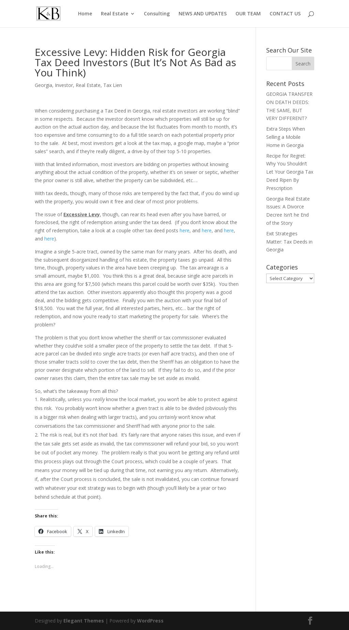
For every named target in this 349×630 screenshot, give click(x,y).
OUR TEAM (248, 14)
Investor (64, 85)
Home (85, 14)
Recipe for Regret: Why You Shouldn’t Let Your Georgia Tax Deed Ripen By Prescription (289, 171)
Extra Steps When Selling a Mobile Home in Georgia (285, 137)
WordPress (150, 620)
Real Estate (114, 14)
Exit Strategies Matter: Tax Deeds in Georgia (289, 241)
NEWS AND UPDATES (203, 14)
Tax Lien (112, 85)
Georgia (43, 85)
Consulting (157, 14)
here (184, 230)
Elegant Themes (83, 620)
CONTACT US (285, 14)
